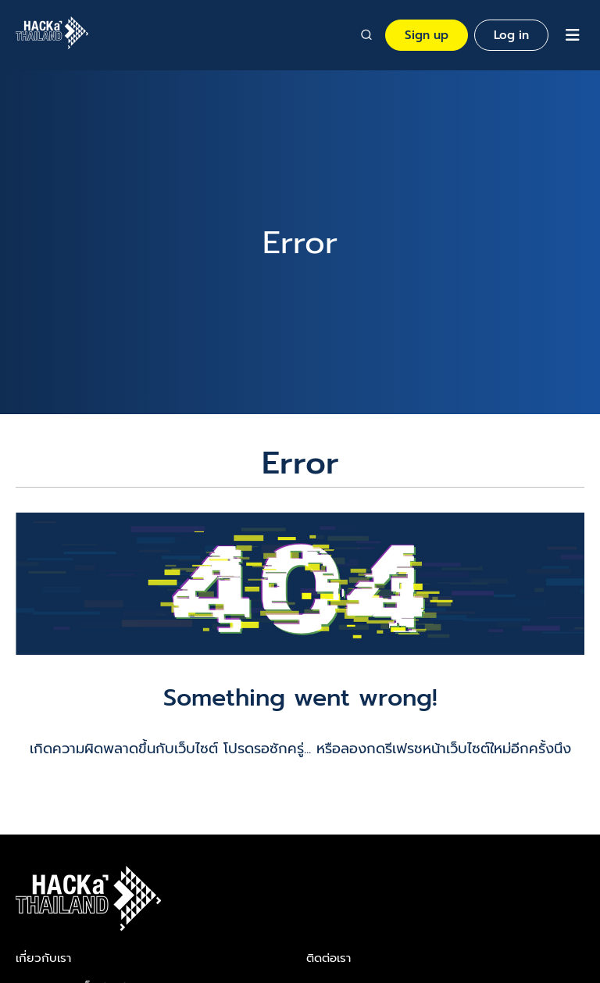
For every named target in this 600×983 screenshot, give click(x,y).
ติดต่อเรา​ (328, 958)
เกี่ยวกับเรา (43, 958)
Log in (511, 35)
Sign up (426, 35)
